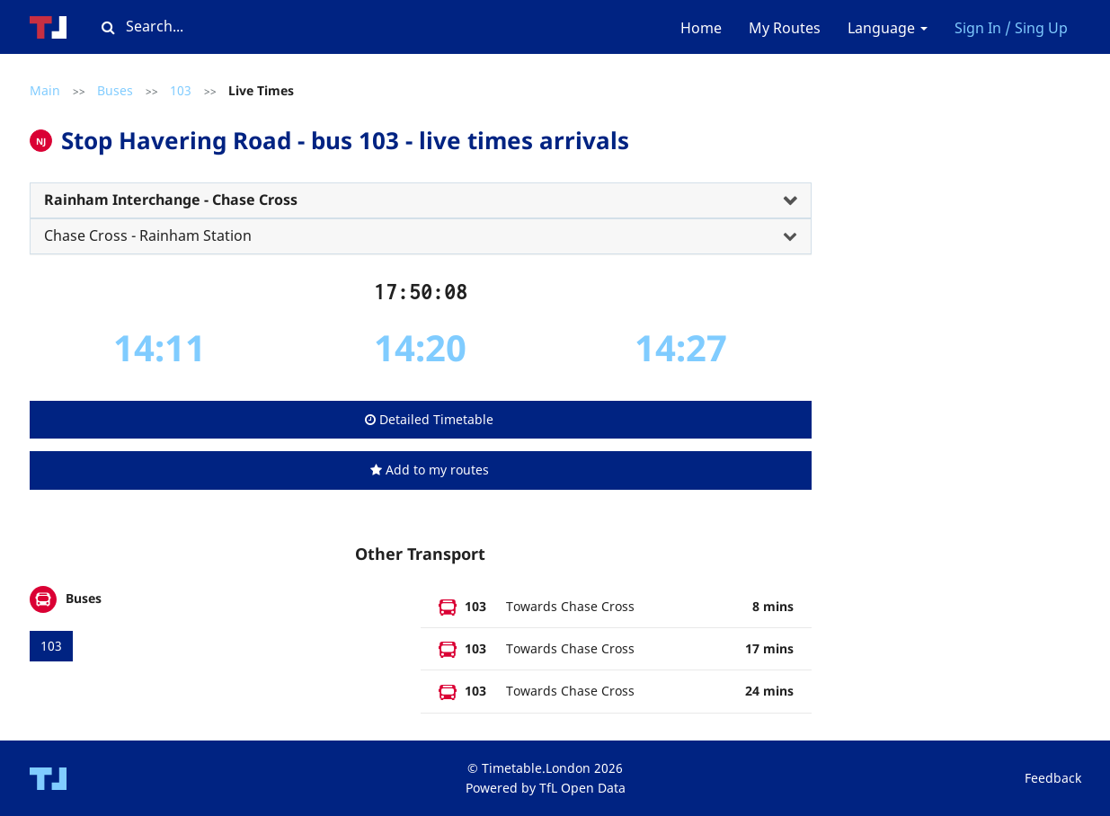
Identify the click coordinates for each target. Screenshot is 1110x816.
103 (180, 90)
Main (45, 90)
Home (701, 28)
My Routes (785, 28)
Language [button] (888, 28)
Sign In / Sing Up (1011, 28)
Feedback (1053, 777)
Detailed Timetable (429, 419)
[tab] (421, 200)
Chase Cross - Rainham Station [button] (148, 235)
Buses (115, 90)
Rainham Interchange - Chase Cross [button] (170, 199)
